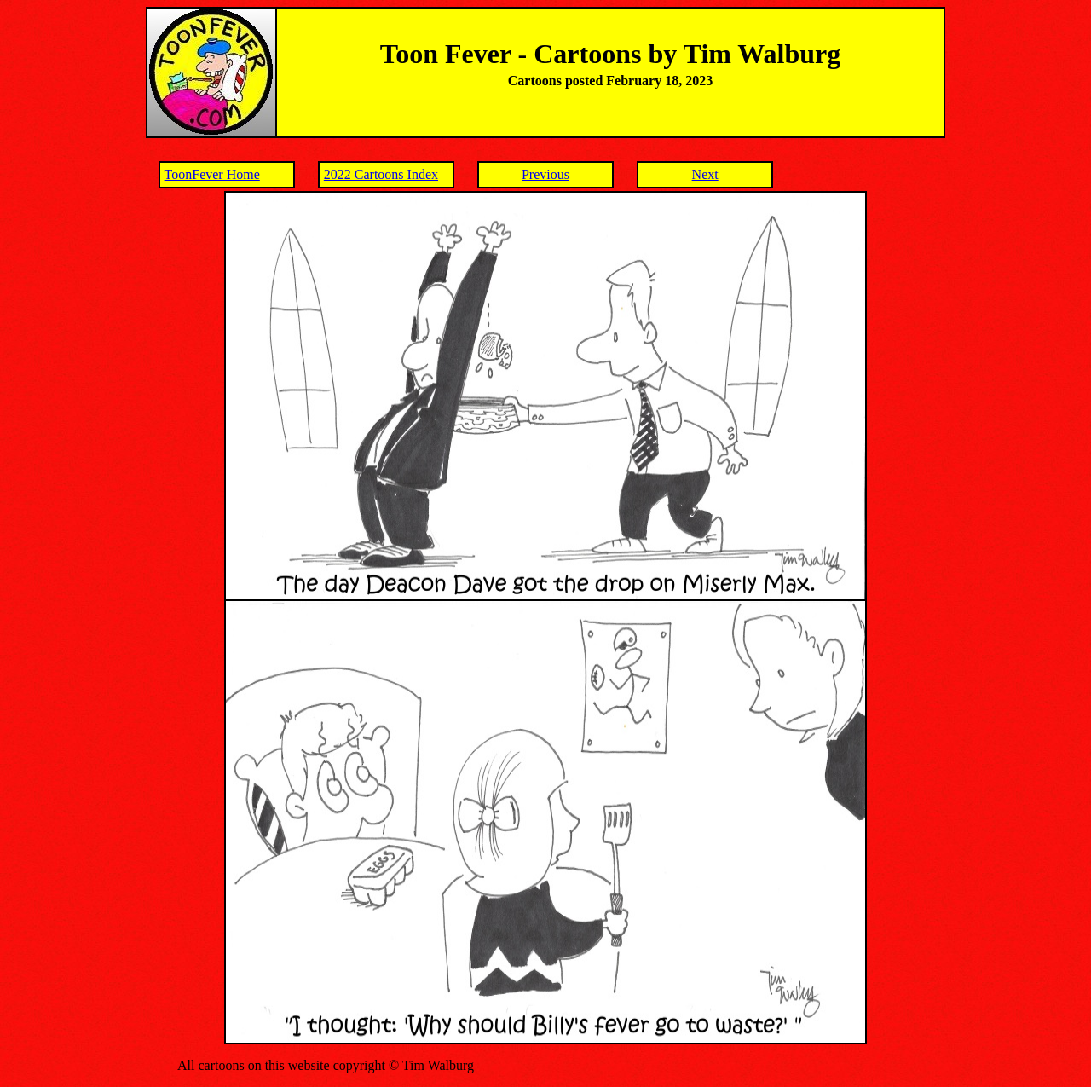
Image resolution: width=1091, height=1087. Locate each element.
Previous (545, 174)
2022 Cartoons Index (381, 174)
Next (705, 174)
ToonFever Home (212, 174)
